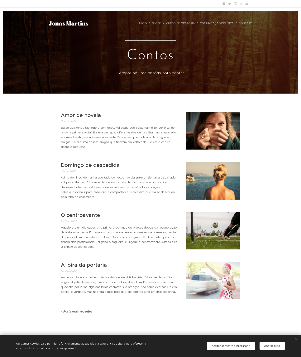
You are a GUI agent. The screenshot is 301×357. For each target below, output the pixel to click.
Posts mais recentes (77, 311)
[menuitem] (143, 23)
